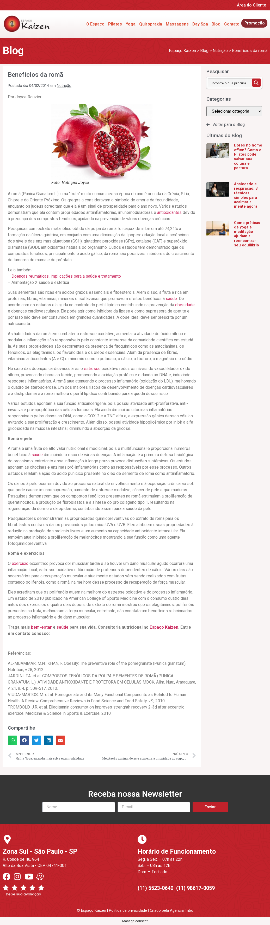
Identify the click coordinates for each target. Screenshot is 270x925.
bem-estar (41, 627)
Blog (216, 24)
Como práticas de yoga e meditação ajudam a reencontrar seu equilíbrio (247, 234)
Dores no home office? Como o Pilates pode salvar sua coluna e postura (248, 156)
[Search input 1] (230, 82)
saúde (171, 298)
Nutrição (64, 86)
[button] (12, 740)
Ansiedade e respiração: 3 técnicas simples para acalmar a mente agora (245, 195)
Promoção (254, 23)
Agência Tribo (181, 910)
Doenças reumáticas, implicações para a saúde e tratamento (66, 276)
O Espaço (95, 24)
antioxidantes (169, 212)
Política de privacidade (128, 910)
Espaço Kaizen (164, 627)
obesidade (185, 304)
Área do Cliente (251, 5)
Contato (232, 24)
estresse (92, 368)
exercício (20, 563)
